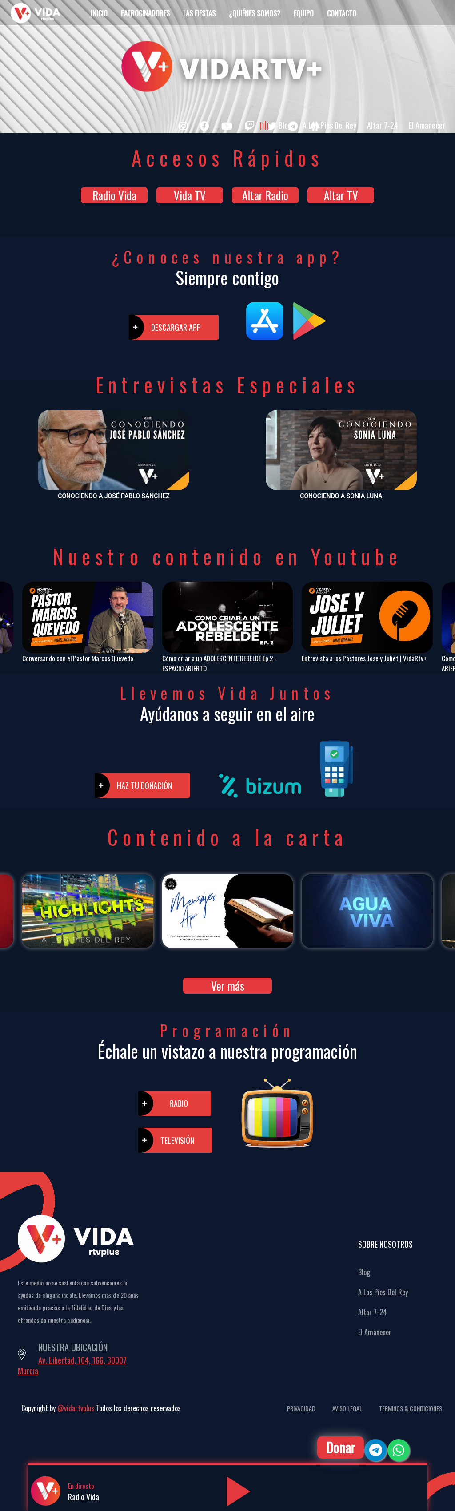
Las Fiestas (199, 13)
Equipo (304, 13)
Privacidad (301, 1408)
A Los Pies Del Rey (329, 125)
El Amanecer (427, 125)
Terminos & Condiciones (410, 1408)
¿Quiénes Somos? (254, 13)
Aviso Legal (347, 1408)
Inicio (99, 13)
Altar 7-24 (382, 125)
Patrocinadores (145, 13)
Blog (285, 125)
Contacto (341, 13)
